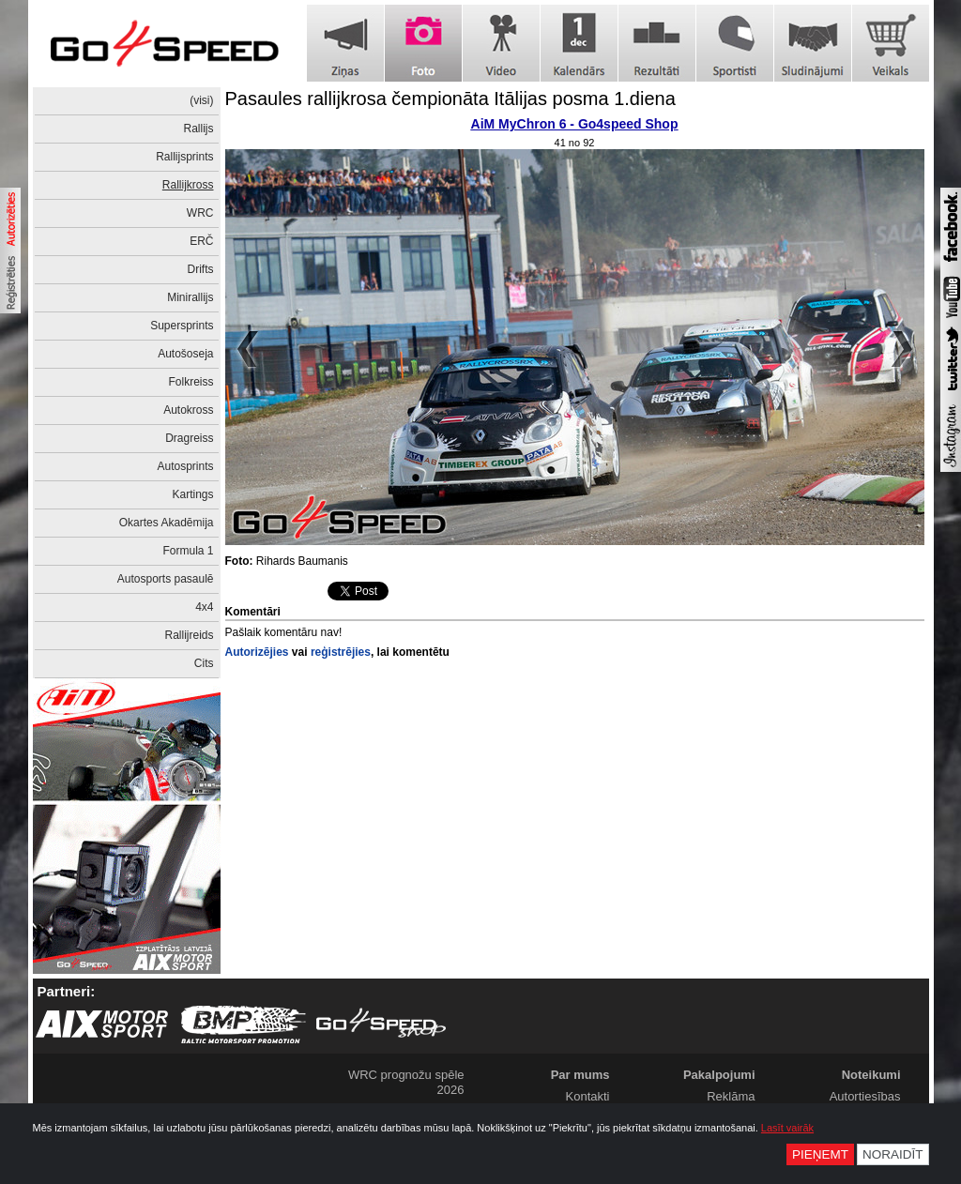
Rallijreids (188, 635)
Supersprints (181, 325)
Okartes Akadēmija (166, 522)
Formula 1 (187, 550)
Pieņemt (820, 1154)
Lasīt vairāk (787, 1127)
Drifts (201, 269)
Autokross (188, 410)
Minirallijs (190, 297)
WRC (200, 213)
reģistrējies (341, 652)
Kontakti (588, 1096)
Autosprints (185, 466)
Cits (204, 663)
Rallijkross (188, 184)
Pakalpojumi (719, 1075)
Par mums (580, 1075)
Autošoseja (185, 353)
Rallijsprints (184, 156)
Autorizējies (257, 652)
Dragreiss (189, 438)
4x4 (204, 607)
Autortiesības (865, 1096)
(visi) (201, 100)
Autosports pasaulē (165, 578)
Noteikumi (871, 1075)
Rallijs (198, 128)
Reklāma (731, 1096)
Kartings (192, 494)
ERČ (201, 241)
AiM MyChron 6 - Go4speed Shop (575, 123)
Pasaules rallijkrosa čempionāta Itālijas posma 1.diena (450, 98)
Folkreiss (190, 381)
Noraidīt (892, 1154)
